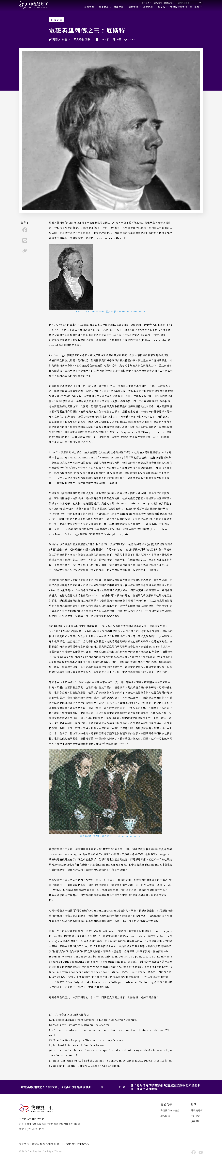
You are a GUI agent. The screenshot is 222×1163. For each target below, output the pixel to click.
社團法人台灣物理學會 (31, 1118)
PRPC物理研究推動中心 (75, 1144)
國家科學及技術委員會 (45, 1144)
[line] (24, 240)
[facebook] (24, 230)
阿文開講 (56, 19)
